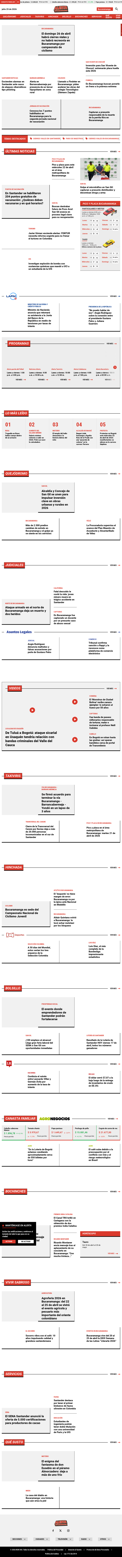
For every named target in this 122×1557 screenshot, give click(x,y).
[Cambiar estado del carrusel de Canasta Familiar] (18, 2)
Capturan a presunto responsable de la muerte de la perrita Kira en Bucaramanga (102, 116)
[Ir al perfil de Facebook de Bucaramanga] (53, 1531)
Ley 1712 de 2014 (70, 1554)
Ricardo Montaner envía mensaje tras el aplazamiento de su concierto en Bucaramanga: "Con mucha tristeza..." (64, 1249)
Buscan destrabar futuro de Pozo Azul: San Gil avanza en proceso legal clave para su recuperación (63, 212)
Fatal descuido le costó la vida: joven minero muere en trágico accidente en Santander (64, 597)
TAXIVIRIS (39, 16)
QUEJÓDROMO (9, 16)
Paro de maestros (74, 139)
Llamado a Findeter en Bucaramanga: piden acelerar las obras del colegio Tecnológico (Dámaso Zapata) (69, 87)
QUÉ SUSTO (109, 16)
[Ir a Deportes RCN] (15, 935)
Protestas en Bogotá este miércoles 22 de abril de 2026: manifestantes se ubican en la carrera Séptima (108, 438)
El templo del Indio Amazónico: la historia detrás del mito (60, 436)
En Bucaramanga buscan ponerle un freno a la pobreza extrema (102, 85)
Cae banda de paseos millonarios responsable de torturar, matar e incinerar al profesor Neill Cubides (102, 722)
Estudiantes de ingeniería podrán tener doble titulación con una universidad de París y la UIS (64, 1427)
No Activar (25, 1242)
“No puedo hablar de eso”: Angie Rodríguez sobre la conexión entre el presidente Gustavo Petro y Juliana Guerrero (101, 317)
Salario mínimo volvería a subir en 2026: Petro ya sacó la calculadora (37, 439)
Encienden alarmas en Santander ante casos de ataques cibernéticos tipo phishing (14, 85)
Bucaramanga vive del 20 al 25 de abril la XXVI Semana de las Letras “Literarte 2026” (101, 1338)
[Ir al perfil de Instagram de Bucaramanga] (68, 1531)
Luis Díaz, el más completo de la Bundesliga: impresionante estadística (97, 951)
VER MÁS (21, 379)
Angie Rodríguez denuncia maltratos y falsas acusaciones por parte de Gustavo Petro (39, 648)
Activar (9, 1241)
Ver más (115, 151)
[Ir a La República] (9, 1064)
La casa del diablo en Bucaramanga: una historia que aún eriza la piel (39, 1498)
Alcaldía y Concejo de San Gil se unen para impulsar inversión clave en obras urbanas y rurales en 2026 (56, 499)
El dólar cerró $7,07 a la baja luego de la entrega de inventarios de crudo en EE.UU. (101, 1081)
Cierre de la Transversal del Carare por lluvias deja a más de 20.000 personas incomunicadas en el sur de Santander (40, 832)
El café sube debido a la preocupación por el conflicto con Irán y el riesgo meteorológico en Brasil (101, 1155)
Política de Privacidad (55, 1550)
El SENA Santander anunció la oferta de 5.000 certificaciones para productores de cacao (25, 1420)
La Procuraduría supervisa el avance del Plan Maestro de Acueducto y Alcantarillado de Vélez (101, 529)
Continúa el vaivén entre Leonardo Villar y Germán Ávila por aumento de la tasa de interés (39, 1082)
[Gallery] (61, 365)
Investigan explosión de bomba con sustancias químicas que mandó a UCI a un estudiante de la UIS (48, 266)
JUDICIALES (25, 16)
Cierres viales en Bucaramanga (104, 139)
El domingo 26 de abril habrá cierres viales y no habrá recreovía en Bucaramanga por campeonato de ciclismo (56, 42)
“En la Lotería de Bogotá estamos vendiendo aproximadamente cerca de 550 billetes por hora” (40, 1155)
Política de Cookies (52, 1554)
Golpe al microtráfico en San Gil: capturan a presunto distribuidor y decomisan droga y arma (97, 190)
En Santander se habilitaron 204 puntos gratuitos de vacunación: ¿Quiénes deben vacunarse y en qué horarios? (24, 198)
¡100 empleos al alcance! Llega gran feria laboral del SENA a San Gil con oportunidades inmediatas (39, 1044)
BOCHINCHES (81, 16)
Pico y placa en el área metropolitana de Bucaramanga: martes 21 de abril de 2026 (100, 831)
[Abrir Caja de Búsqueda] (116, 9)
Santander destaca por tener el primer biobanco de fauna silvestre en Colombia (65, 1404)
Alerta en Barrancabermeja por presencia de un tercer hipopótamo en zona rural (41, 87)
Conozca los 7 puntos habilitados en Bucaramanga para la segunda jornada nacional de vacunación (43, 116)
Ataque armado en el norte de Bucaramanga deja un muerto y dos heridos (25, 611)
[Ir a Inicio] (61, 9)
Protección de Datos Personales (98, 1550)
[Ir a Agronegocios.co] (54, 1119)
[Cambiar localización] (105, 9)
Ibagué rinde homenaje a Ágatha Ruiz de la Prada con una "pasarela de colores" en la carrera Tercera (84, 438)
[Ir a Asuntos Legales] (19, 632)
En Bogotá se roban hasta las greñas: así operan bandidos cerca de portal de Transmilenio (102, 741)
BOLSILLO (66, 16)
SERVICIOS (97, 16)
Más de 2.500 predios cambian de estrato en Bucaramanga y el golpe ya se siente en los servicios (39, 529)
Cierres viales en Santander (46, 139)
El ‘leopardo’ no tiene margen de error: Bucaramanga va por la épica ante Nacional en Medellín (65, 899)
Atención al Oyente (74, 1550)
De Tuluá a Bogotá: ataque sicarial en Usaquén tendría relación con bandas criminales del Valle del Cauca (31, 739)
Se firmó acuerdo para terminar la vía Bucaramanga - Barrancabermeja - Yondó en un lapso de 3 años (56, 803)
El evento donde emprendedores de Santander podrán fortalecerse (54, 1014)
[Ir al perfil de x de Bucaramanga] (60, 1531)
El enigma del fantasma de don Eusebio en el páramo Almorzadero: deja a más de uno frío (55, 1468)
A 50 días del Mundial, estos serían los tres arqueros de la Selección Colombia (39, 951)
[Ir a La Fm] (11, 296)
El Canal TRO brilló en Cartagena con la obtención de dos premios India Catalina (65, 1221)
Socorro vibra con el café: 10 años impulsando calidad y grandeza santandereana (40, 1338)
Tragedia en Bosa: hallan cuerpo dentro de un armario (13, 435)
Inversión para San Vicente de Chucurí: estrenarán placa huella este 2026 (102, 68)
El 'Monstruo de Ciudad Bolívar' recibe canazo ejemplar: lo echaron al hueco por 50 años (101, 703)
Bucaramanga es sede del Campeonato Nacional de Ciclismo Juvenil (22, 913)
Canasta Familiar (8, 2)
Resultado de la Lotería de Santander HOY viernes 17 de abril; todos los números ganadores (101, 1044)
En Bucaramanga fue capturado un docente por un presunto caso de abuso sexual (65, 619)
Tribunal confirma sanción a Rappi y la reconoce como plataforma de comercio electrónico (101, 648)
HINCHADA (53, 16)
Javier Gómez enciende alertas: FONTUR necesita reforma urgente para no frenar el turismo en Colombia (49, 236)
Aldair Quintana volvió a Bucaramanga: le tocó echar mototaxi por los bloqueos (65, 921)
